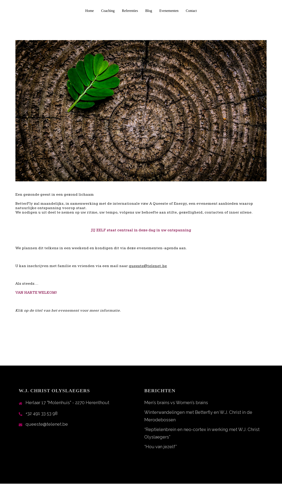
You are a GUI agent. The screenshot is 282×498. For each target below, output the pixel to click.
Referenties (130, 11)
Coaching (108, 11)
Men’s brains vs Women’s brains (176, 402)
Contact (191, 11)
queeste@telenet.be (47, 424)
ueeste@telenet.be (149, 266)
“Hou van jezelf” (160, 446)
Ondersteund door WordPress (46, 490)
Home (89, 11)
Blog (148, 11)
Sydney (104, 490)
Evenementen (168, 11)
